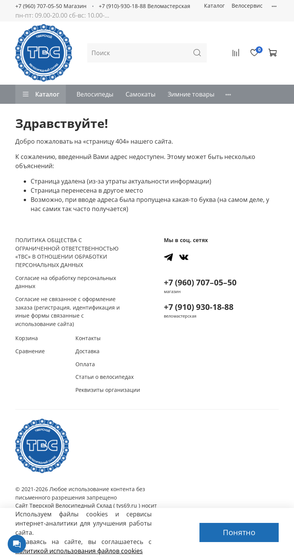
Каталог (214, 5)
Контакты (88, 338)
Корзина (26, 338)
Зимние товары (191, 94)
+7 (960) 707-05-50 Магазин (51, 6)
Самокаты (140, 94)
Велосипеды (95, 94)
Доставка (87, 351)
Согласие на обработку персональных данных (65, 282)
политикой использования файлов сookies (79, 551)
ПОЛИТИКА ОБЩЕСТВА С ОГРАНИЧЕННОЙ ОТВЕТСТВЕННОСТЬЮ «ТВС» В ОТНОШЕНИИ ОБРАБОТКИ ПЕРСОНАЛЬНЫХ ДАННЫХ (67, 252)
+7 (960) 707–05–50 (200, 282)
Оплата (85, 364)
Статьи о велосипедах (104, 376)
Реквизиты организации (107, 389)
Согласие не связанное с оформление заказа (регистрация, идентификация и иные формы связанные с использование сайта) (67, 311)
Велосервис (247, 5)
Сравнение (30, 351)
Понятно (239, 532)
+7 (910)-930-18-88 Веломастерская (144, 6)
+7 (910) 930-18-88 (199, 306)
